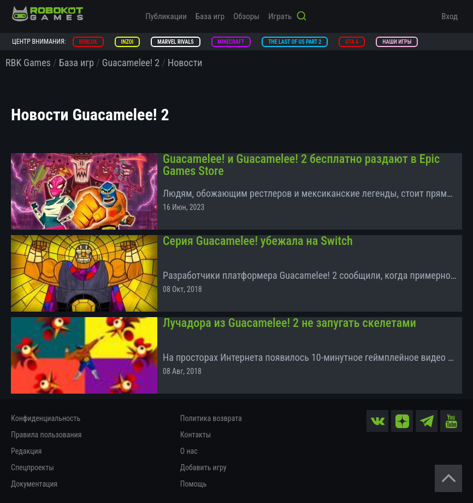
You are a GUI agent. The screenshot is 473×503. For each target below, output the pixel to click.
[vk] (377, 421)
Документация (34, 483)
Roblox (88, 42)
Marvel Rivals (175, 42)
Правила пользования (46, 434)
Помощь (193, 483)
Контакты (195, 434)
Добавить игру (203, 467)
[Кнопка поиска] (301, 17)
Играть (280, 16)
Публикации (166, 16)
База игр (210, 16)
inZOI (127, 42)
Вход (449, 16)
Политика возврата (211, 418)
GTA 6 (351, 42)
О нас (189, 451)
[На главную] (47, 13)
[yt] (451, 421)
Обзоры (246, 16)
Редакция (26, 451)
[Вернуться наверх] (448, 478)
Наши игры (396, 42)
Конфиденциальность (45, 418)
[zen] (402, 421)
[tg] (426, 421)
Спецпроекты (32, 467)
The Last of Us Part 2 (294, 42)
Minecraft (231, 42)
